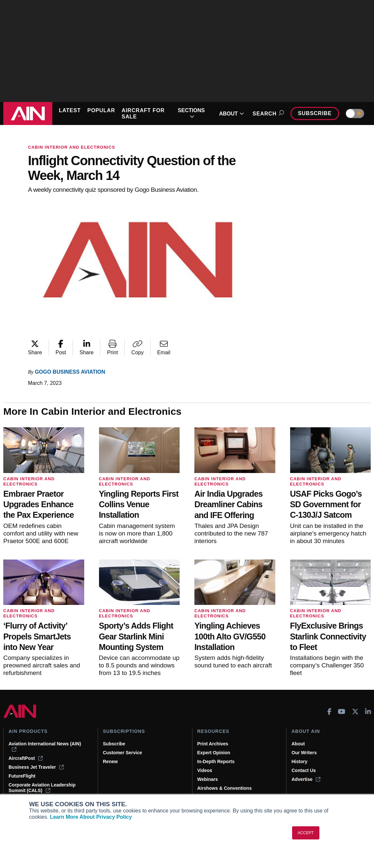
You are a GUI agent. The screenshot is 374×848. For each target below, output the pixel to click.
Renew (110, 761)
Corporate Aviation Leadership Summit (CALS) (42, 787)
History (299, 761)
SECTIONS (191, 113)
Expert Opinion (213, 752)
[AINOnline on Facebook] (329, 711)
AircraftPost (26, 758)
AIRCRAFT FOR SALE (143, 113)
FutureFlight (22, 776)
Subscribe (315, 113)
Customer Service (122, 752)
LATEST (70, 110)
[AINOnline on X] (355, 711)
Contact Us (303, 770)
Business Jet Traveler (36, 767)
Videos (204, 770)
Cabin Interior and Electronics (71, 147)
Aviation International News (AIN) (45, 746)
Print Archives (212, 743)
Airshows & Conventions (224, 788)
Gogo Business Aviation (70, 372)
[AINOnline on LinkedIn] (368, 711)
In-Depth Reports (216, 761)
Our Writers (304, 752)
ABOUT (231, 113)
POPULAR (101, 110)
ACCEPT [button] (306, 833)
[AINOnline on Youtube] (341, 711)
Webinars (207, 779)
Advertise (305, 779)
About (298, 743)
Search (267, 114)
